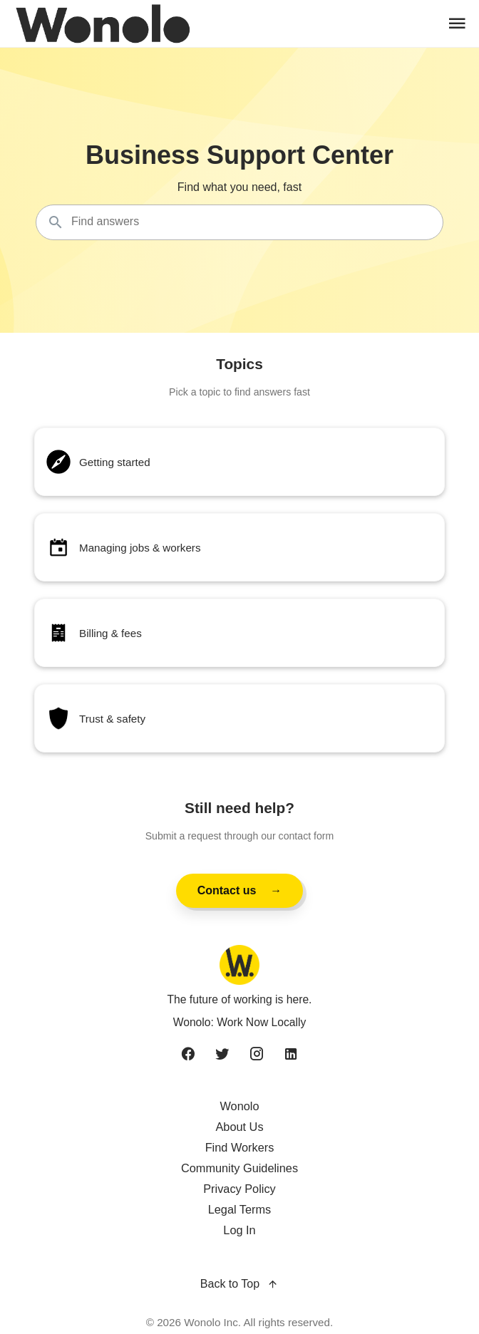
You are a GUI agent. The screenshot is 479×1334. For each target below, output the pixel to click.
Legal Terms (240, 1209)
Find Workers (239, 1147)
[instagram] (256, 1054)
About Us (239, 1126)
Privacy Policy (239, 1188)
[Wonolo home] (239, 965)
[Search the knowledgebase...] (239, 222)
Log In (239, 1230)
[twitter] (222, 1054)
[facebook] (188, 1054)
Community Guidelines (239, 1168)
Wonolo (239, 1106)
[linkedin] (291, 1054)
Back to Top (239, 1284)
